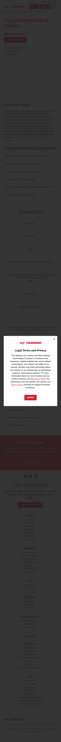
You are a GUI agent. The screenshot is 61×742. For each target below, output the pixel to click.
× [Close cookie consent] (54, 339)
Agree (30, 397)
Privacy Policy (40, 379)
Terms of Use (16, 385)
